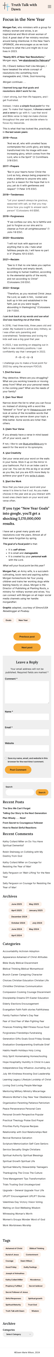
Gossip (46, 1038)
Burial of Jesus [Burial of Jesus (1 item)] (12, 1254)
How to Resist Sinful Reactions (19, 827)
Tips (26, 1178)
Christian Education (23, 980)
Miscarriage (39, 1091)
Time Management (13, 1178)
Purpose (24, 1126)
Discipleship (9, 997)
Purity (16, 1126)
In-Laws (45, 1062)
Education (43, 997)
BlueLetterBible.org (33, 443)
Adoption (34, 951)
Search (9, 787)
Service (7, 1149)
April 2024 (16, 935)
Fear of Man (22, 1021)
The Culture (36, 1172)
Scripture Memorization (15, 1143)
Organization (10, 1102)
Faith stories (28, 1009)
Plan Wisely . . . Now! (14, 818)
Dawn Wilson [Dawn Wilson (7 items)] (26, 1261)
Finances (7, 1027)
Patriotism (44, 1102)
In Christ (36, 1062)
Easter (33, 997)
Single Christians (31, 1149)
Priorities (7, 1126)
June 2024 (16, 929)
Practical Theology (13, 1120)
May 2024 (34, 929)
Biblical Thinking (11, 968)
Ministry (27, 1091)
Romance (16, 1137)
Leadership (44, 1073)
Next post (27, 647)
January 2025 (36, 910)
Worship (26, 1225)
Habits (6, 1050)
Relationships (34, 1132)
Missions (7, 1097)
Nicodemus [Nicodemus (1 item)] (35, 1279)
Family (6, 1015)
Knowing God (30, 1073)
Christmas (19, 986)
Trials (5, 1184)
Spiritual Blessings (33, 1155)
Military (19, 1091)
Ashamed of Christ (27, 957)
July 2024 (37, 923)
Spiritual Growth (11, 1161)
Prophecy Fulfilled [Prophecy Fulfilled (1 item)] (14, 1286)
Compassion (9, 992)
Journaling (40, 1067)
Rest (44, 1132)
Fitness (32, 1027)
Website (9, 743)
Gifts (18, 1038)
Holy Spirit (8, 1056)
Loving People (24, 1085)
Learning (7, 1079)
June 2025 (16, 904)
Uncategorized (32, 1184)
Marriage (37, 1085)
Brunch (6, 974)
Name (9, 711)
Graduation (9, 1044)
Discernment (44, 992)
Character (37, 974)
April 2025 (16, 910)
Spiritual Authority (12, 1155)
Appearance (9, 957)
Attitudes (42, 957)
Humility (26, 1062)
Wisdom (36, 1207)
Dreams (21, 997)
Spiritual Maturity (12, 1167)
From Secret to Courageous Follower (23, 822)
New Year (23, 620)
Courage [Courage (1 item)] (9, 1261)
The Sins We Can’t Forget (16, 808)
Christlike (8, 986)
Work (5, 1225)
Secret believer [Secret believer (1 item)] (36, 1286)
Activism (24, 951)
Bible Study (9, 962)
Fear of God (9, 1021)
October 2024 (18, 923)
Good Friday (35, 1038)
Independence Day (13, 1067)
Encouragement (30, 1003)
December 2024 (19, 916)
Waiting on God (11, 1207)
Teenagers (42, 1167)
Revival (7, 1137)
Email (9, 727)
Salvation (27, 1137)
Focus (40, 1027)
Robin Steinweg (11, 851)
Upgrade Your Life (34, 1190)
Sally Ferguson (11, 872)
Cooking (21, 992)
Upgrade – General (13, 1190)
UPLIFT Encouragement (15, 1196)
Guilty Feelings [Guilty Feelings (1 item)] (30, 1267)
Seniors (44, 1143)
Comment (11, 678)
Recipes (34, 1126)
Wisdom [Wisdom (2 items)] (35, 1311)
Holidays (23, 1050)
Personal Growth (12, 1114)
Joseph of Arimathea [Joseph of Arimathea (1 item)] (15, 1273)
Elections (16, 1003)
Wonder (26, 1219)
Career (14, 974)
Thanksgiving (10, 1172)
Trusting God (16, 1184)
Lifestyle (26, 1079)
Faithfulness (42, 1009)
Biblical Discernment (27, 962)
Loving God (9, 1085)
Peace (6, 1108)
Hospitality (15, 1062)
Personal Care (33, 1108)
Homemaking (22, 1056)
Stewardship (29, 1167)
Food (46, 1027)
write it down (37, 475)
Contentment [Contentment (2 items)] (32, 1254)
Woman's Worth (23, 1213)
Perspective (28, 1114)
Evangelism (9, 1009)
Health (14, 1050)
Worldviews (15, 1225)
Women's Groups (12, 1219)
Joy (48, 1067)
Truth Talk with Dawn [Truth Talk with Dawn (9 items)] (15, 1311)
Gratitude (38, 1044)
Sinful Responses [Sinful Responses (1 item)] (13, 1298)
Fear (36, 1015)
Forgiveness (9, 1032)
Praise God (30, 1120)
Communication (33, 986)
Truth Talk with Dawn (24, 7)
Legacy (17, 1079)
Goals (8, 620)
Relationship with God (15, 1132)
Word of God (38, 1219)
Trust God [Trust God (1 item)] (32, 1305)
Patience (33, 1102)
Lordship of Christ (41, 1079)
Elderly (6, 1003)
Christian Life (41, 980)
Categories (9, 1329)
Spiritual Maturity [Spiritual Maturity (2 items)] (13, 1305)
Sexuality (16, 1149)
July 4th (7, 1073)
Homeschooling (38, 1056)
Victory (24, 1202)
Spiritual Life (28, 1161)
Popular (39, 1114)
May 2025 (34, 904)
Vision (31, 1202)
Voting (39, 1202)
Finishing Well (20, 1027)
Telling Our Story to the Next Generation (25, 813)
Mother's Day (20, 1097)
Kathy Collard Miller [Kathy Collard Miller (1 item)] (14, 1279)
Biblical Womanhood (32, 968)
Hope (6, 1062)
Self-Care (34, 1143)
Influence (29, 1067)
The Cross (23, 1172)
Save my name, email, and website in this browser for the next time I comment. (28, 760)
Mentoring (8, 1091)
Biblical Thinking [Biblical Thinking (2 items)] (37, 1248)
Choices (7, 980)
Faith (18, 1009)
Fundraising (36, 1032)
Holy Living (35, 1050)
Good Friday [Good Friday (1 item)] (11, 1267)
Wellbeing (25, 1207)
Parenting (22, 1102)
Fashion (15, 1015)
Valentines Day (11, 1202)
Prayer (40, 1120)
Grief (47, 1044)
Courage (31, 992)
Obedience (45, 1097)
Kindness (17, 1073)
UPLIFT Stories (37, 1196)
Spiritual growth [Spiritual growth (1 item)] (35, 1298)
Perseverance (17, 1108)
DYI (27, 997)
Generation (9, 1038)
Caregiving (25, 974)
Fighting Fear (37, 1021)
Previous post (27, 636)
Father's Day (26, 1015)
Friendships (22, 1032)
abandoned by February (36, 60)
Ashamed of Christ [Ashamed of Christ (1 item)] (14, 1248)
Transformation (37, 1178)
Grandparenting (24, 1044)
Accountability (10, 951)
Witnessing (9, 1213)
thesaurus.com (38, 409)
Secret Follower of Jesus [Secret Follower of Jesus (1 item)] (17, 1292)
